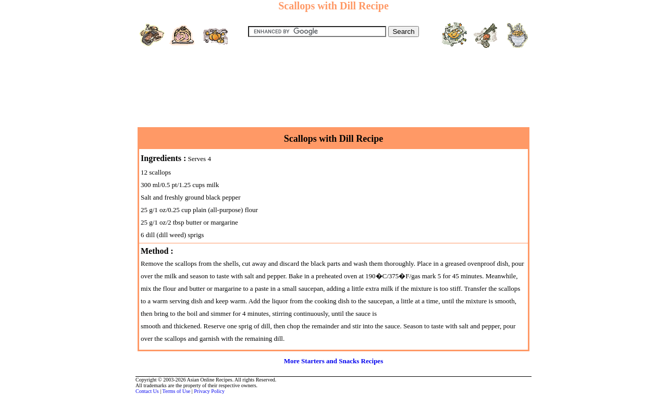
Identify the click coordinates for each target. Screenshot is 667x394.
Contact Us (147, 391)
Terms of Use (177, 391)
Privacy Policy (209, 391)
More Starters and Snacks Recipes (333, 361)
